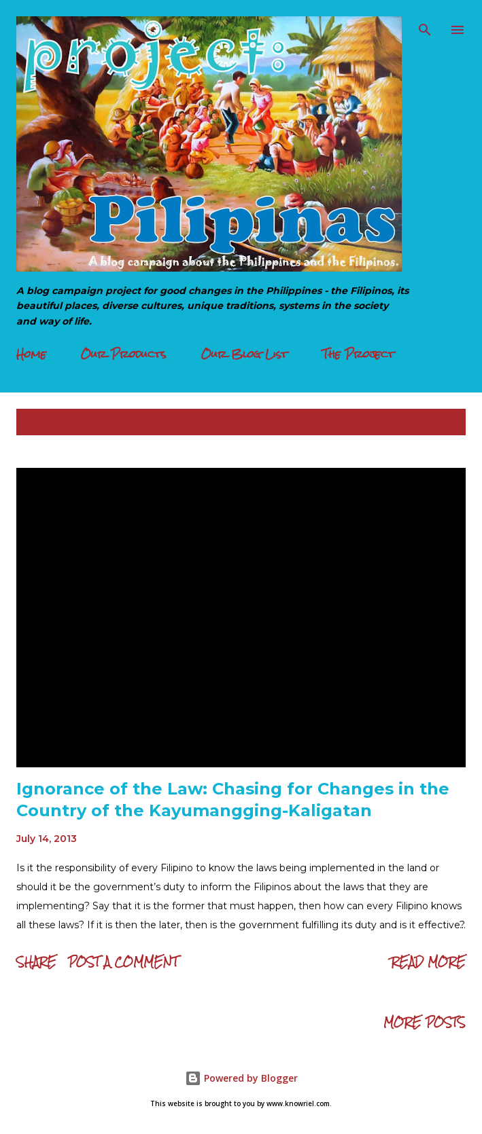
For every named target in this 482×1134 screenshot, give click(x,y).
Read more (428, 962)
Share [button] (36, 962)
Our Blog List (244, 354)
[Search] (425, 24)
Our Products (124, 354)
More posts (424, 1022)
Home (31, 354)
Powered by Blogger (241, 1078)
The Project (358, 354)
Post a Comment (123, 962)
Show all (427, 422)
